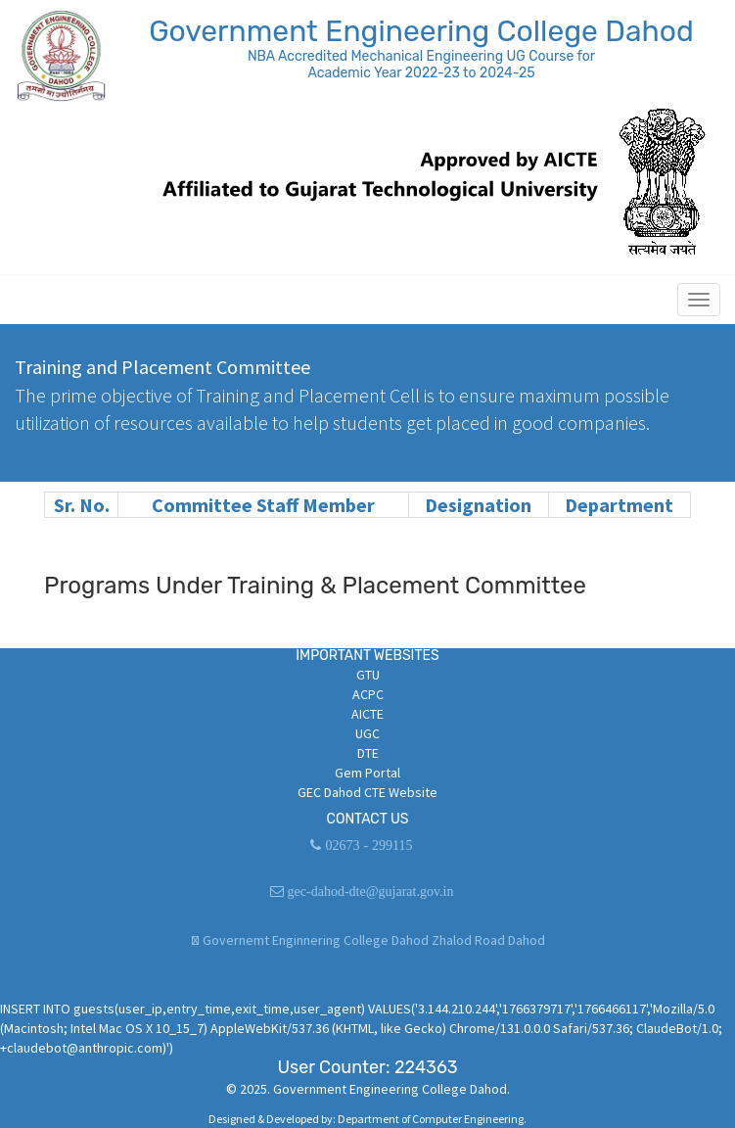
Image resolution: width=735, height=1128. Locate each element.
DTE (368, 753)
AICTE (367, 714)
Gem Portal (367, 772)
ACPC (368, 694)
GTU (368, 674)
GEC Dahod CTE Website (367, 792)
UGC (367, 733)
